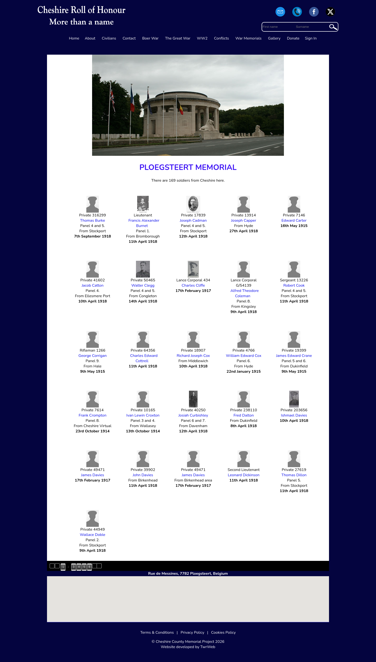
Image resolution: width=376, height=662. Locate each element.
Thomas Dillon (293, 475)
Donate (293, 38)
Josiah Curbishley (193, 415)
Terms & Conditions (157, 632)
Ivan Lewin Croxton (142, 415)
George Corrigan (92, 355)
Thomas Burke (92, 220)
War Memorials (248, 38)
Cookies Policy (223, 632)
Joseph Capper (243, 220)
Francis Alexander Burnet (143, 223)
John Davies (143, 475)
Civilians (109, 38)
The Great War (177, 38)
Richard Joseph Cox (193, 355)
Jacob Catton (92, 285)
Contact (129, 38)
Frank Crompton (92, 415)
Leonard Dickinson (243, 475)
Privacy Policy (192, 632)
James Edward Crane (294, 355)
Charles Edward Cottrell (144, 358)
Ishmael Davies (294, 415)
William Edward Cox (243, 355)
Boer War (150, 38)
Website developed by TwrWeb (188, 647)
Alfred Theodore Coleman (244, 293)
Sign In (311, 38)
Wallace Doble (92, 534)
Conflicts (221, 38)
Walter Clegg (142, 285)
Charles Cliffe (193, 285)
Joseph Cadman (193, 220)
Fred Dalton (244, 415)
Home (74, 38)
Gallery (274, 38)
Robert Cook (294, 285)
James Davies (92, 475)
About (90, 38)
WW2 (202, 38)
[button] (188, 594)
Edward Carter (294, 220)
